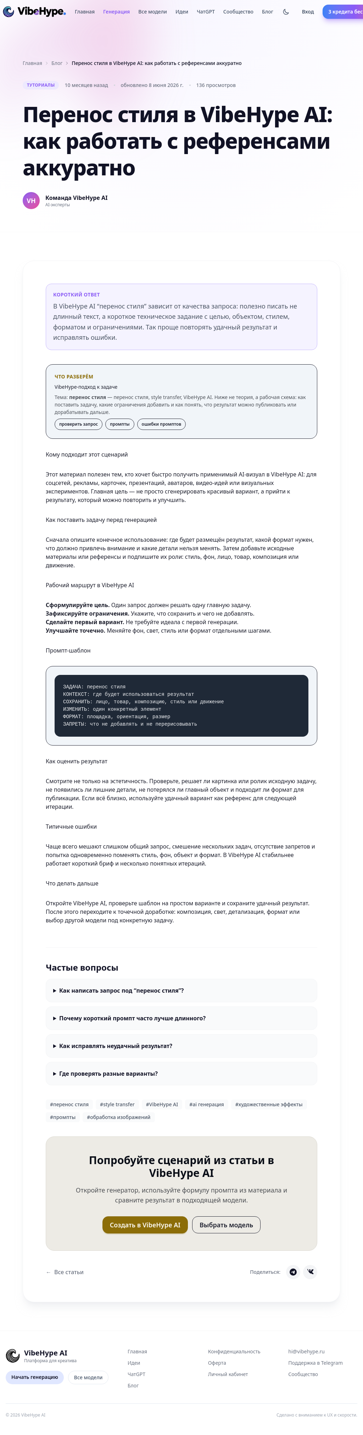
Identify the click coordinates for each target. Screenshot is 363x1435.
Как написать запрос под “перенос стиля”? (121, 990)
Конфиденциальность (234, 1351)
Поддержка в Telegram (315, 1362)
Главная (85, 11)
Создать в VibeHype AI (145, 1225)
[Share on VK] (310, 1272)
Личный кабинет (228, 1374)
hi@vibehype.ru (306, 1351)
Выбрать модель (226, 1225)
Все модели (152, 11)
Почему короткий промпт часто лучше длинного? (132, 1018)
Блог (267, 11)
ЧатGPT (206, 11)
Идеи (181, 11)
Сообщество (238, 11)
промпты (119, 424)
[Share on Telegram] (293, 1272)
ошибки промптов (162, 424)
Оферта (217, 1362)
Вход (308, 11)
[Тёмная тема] (286, 12)
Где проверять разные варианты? (108, 1073)
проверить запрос (78, 424)
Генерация (116, 11)
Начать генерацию (34, 1377)
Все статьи (65, 1272)
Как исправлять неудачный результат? (115, 1046)
